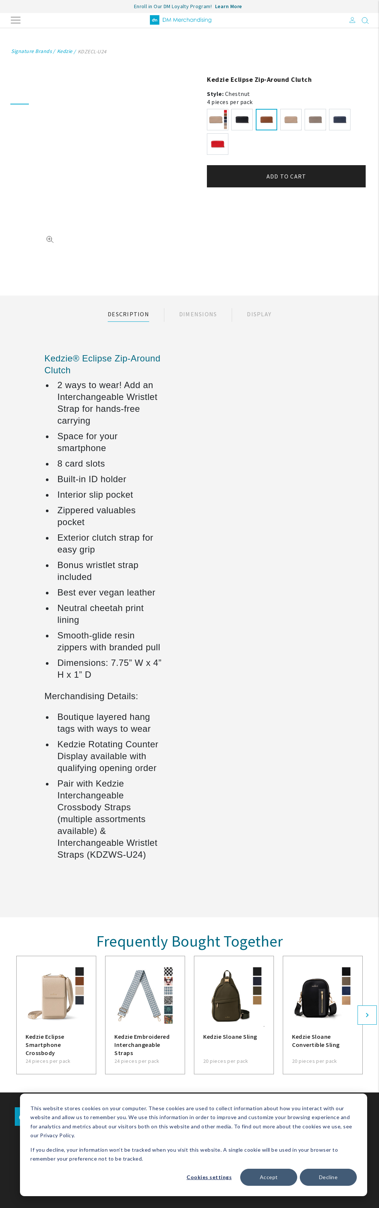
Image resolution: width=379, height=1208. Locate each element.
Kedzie (65, 51)
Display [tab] (259, 314)
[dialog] (193, 1145)
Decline (328, 1177)
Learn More (228, 6)
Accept (269, 1177)
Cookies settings (209, 1177)
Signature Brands (31, 51)
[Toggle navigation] (16, 19)
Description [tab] (128, 314)
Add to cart (286, 176)
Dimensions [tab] (198, 314)
